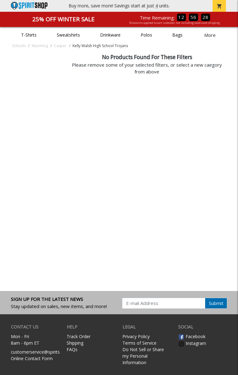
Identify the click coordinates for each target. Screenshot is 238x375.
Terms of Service (139, 343)
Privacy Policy (136, 336)
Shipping (75, 343)
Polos (146, 35)
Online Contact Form (32, 358)
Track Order (78, 336)
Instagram (192, 343)
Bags (177, 35)
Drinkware (110, 35)
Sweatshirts (68, 35)
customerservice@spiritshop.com (44, 352)
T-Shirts (29, 35)
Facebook (191, 336)
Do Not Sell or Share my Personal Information (143, 355)
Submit (216, 303)
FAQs (72, 349)
